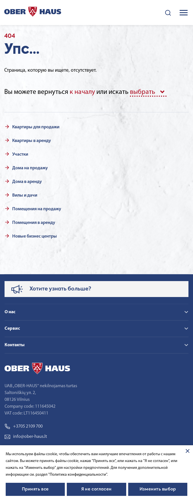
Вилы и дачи (24, 195)
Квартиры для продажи (35, 127)
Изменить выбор (158, 489)
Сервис (12, 328)
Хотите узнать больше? (60, 289)
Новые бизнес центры (34, 236)
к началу (82, 92)
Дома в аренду (27, 182)
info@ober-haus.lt (26, 437)
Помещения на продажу (36, 209)
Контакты (14, 345)
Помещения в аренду (33, 222)
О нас (10, 312)
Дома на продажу (30, 168)
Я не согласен (96, 489)
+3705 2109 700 (24, 426)
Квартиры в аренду (31, 141)
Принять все (35, 489)
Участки (20, 154)
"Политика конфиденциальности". (78, 475)
